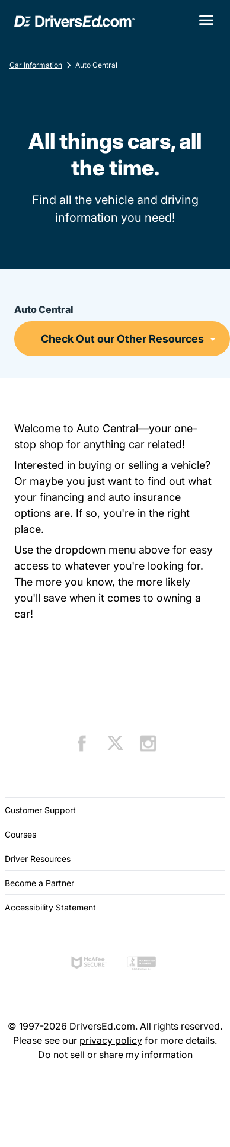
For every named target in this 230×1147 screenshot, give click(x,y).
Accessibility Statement (50, 907)
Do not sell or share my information (115, 1054)
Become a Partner (39, 883)
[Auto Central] (122, 338)
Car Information (35, 64)
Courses (20, 834)
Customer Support (40, 810)
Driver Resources (38, 859)
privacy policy (110, 1040)
